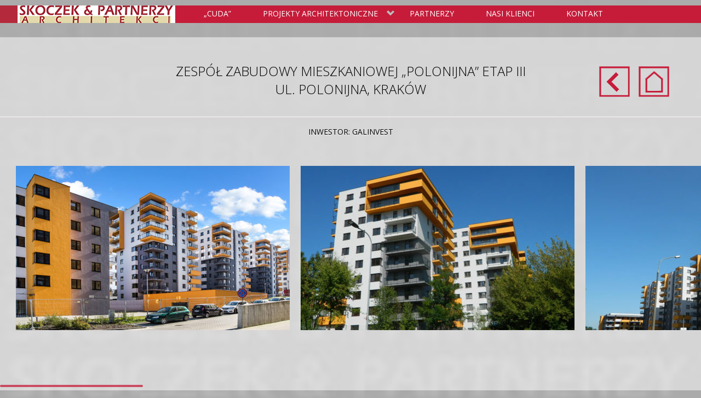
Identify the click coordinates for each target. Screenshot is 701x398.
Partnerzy (432, 13)
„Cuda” (217, 13)
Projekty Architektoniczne (326, 14)
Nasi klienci (510, 13)
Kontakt (584, 13)
